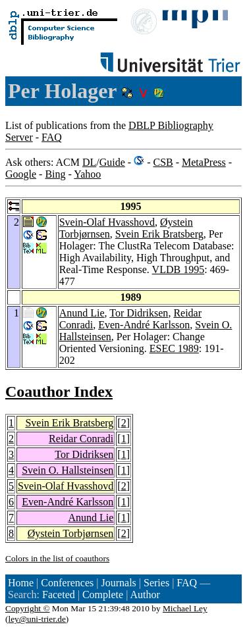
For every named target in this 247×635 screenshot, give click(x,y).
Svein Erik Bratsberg (159, 234)
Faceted (58, 594)
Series (156, 582)
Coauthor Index (59, 391)
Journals (118, 582)
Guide (112, 162)
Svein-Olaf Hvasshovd (107, 222)
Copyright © (27, 608)
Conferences (67, 582)
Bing (55, 174)
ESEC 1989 (174, 348)
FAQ (51, 137)
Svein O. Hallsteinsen (67, 470)
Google (20, 174)
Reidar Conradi (81, 438)
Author (144, 594)
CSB (163, 162)
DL (89, 162)
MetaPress (204, 162)
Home (21, 582)
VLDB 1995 (178, 269)
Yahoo (87, 174)
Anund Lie (82, 312)
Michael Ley (185, 608)
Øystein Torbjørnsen (71, 533)
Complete (102, 594)
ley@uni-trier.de (36, 619)
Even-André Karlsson (144, 324)
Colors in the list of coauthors (57, 558)
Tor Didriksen (138, 312)
